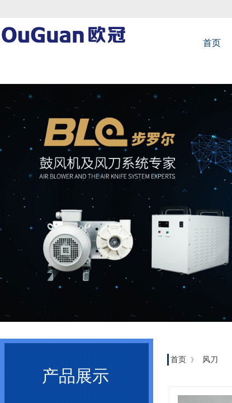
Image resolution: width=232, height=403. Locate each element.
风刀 (210, 359)
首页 (178, 359)
